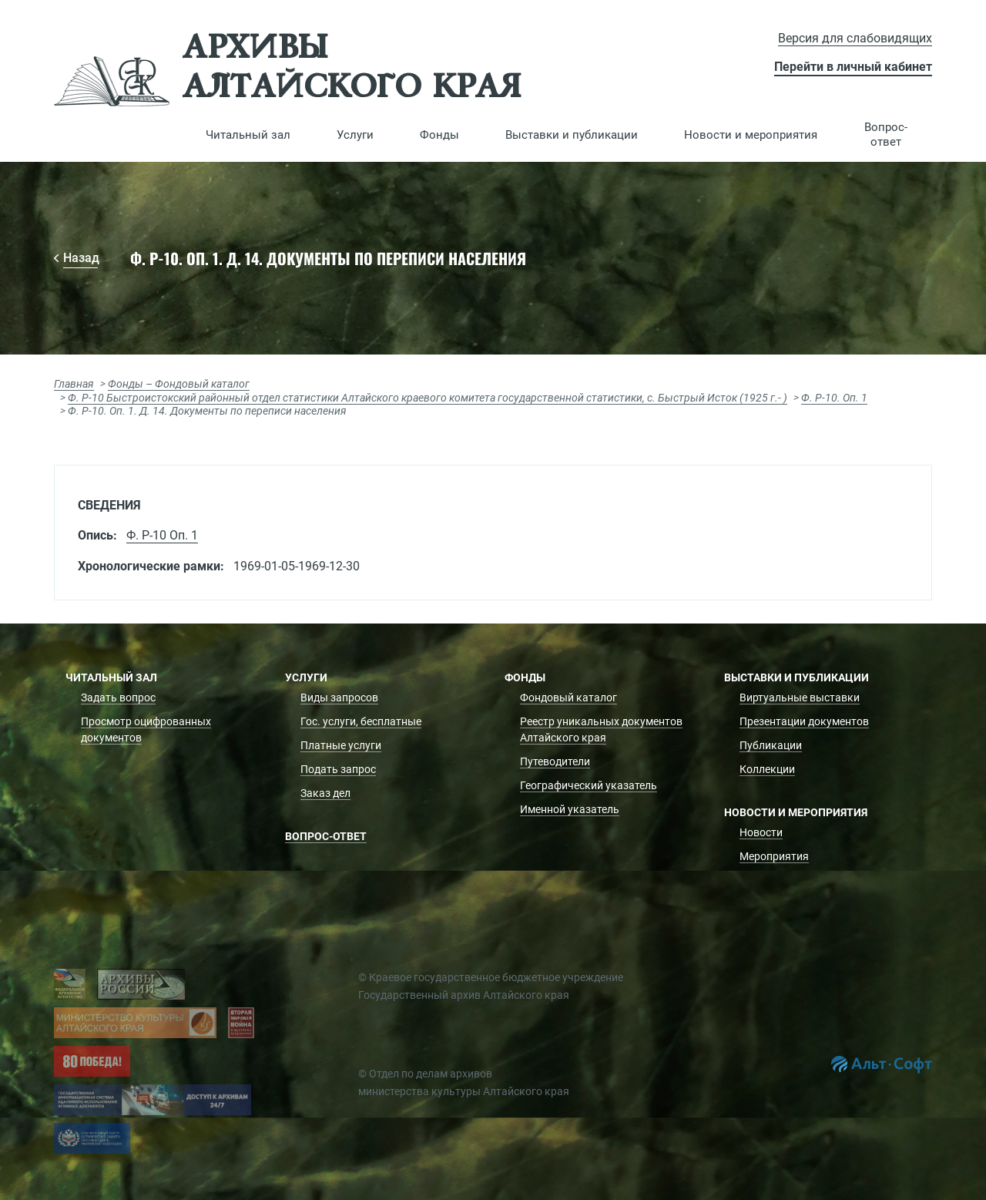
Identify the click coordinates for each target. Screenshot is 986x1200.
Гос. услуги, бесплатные (360, 721)
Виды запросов (339, 697)
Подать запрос (338, 769)
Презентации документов (804, 721)
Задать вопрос (118, 697)
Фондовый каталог (568, 697)
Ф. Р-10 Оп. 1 (162, 535)
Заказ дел (325, 793)
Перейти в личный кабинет (853, 66)
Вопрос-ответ (885, 134)
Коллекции (767, 769)
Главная (74, 384)
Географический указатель (588, 785)
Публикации (771, 745)
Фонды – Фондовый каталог (179, 384)
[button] (248, 135)
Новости (761, 832)
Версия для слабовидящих (855, 38)
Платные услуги (340, 745)
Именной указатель (569, 809)
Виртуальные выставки (800, 697)
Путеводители (555, 761)
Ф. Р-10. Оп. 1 (834, 398)
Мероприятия (774, 856)
